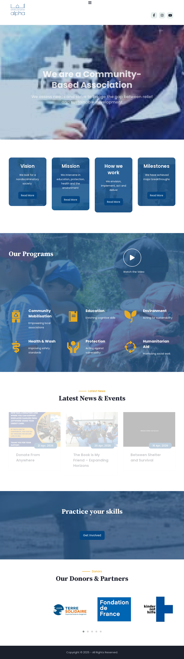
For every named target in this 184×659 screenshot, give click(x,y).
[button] (83, 631)
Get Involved (92, 535)
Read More (27, 195)
